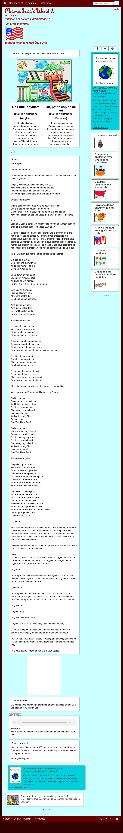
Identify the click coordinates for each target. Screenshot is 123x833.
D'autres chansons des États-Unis (26, 42)
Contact (17, 819)
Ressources (39, 819)
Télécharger (15, 728)
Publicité (27, 819)
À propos (7, 819)
